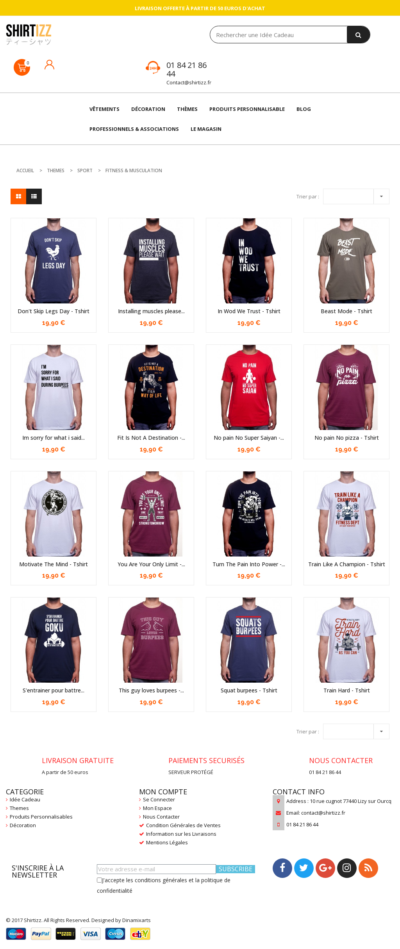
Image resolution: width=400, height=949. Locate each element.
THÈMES (187, 108)
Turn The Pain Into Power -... (248, 564)
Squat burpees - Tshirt (249, 690)
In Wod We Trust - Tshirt (249, 311)
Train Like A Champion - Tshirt (346, 564)
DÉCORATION (148, 108)
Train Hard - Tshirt (346, 690)
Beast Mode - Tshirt (346, 311)
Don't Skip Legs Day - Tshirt (53, 311)
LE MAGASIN (206, 128)
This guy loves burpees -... (151, 690)
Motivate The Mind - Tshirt (53, 564)
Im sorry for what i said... (53, 437)
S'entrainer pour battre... (53, 690)
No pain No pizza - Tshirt (346, 437)
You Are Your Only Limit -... (151, 564)
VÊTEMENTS (104, 108)
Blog (303, 108)
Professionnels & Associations (134, 128)
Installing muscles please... (151, 311)
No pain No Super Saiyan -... (249, 437)
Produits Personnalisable (247, 108)
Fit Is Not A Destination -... (151, 437)
